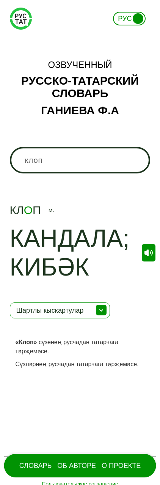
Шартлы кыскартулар (50, 310)
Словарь (35, 465)
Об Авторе (76, 465)
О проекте (121, 465)
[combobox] (80, 160)
